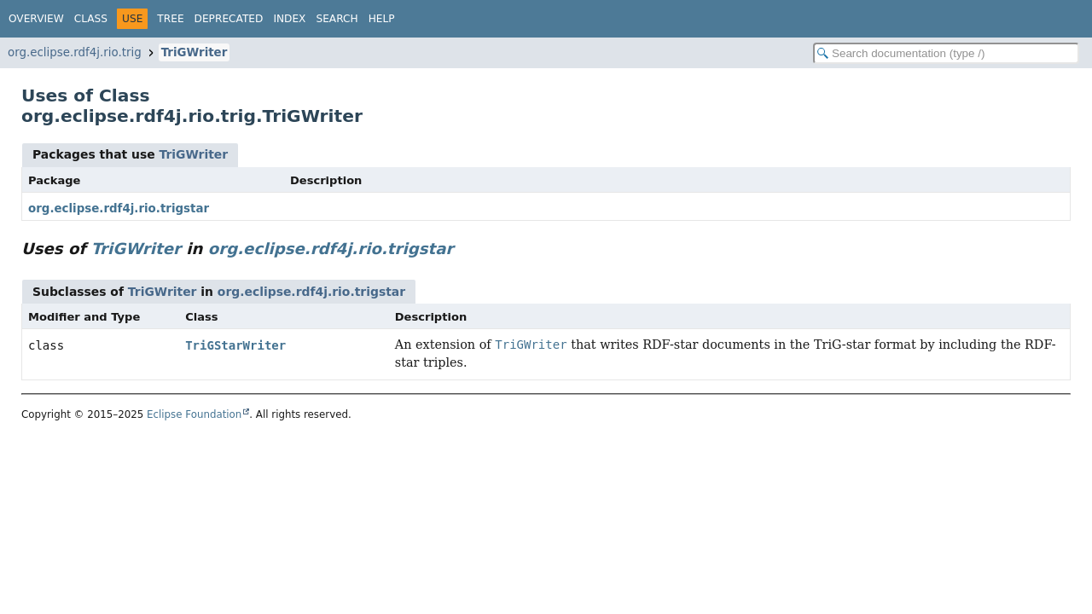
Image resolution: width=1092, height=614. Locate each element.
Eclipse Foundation (194, 414)
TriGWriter (194, 52)
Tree (170, 19)
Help (382, 19)
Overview (36, 19)
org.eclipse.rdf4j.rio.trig (75, 52)
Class (90, 19)
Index (289, 19)
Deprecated (229, 19)
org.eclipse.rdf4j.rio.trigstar (118, 208)
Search (336, 19)
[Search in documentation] (946, 53)
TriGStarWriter (235, 345)
